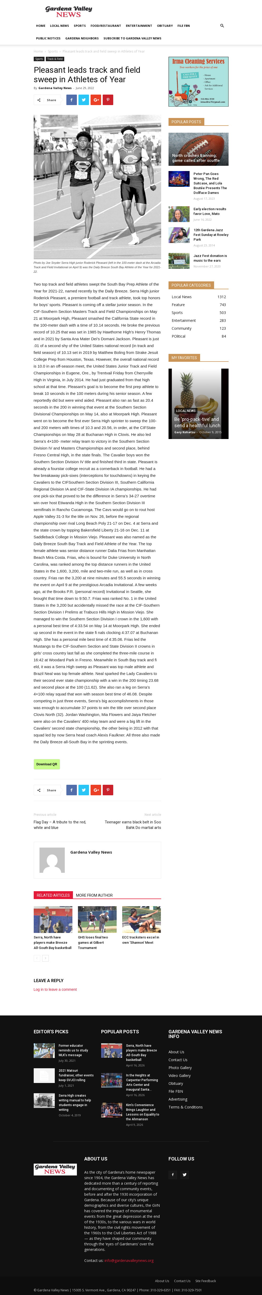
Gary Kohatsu (184, 432)
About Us (176, 1051)
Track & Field (55, 59)
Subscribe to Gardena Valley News (132, 38)
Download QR (46, 764)
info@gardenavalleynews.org (129, 1260)
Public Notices (48, 38)
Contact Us (178, 1059)
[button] (222, 25)
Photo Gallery (180, 1067)
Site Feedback (205, 1281)
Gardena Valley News (55, 88)
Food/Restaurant (106, 26)
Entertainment (139, 26)
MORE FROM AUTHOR (94, 895)
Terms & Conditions (186, 1107)
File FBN (183, 26)
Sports (80, 26)
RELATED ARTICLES (53, 895)
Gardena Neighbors (82, 38)
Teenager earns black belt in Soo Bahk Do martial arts (133, 825)
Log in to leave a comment (55, 989)
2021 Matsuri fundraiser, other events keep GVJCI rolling (76, 1075)
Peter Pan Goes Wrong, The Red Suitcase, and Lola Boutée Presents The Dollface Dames (210, 183)
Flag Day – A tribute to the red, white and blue (60, 825)
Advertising (178, 1099)
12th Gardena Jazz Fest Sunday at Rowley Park (211, 234)
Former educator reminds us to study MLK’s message (73, 1050)
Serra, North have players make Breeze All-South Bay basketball (52, 942)
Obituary (165, 26)
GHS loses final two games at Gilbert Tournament (93, 942)
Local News (59, 26)
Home (40, 26)
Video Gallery (180, 1075)
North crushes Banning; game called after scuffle (196, 158)
